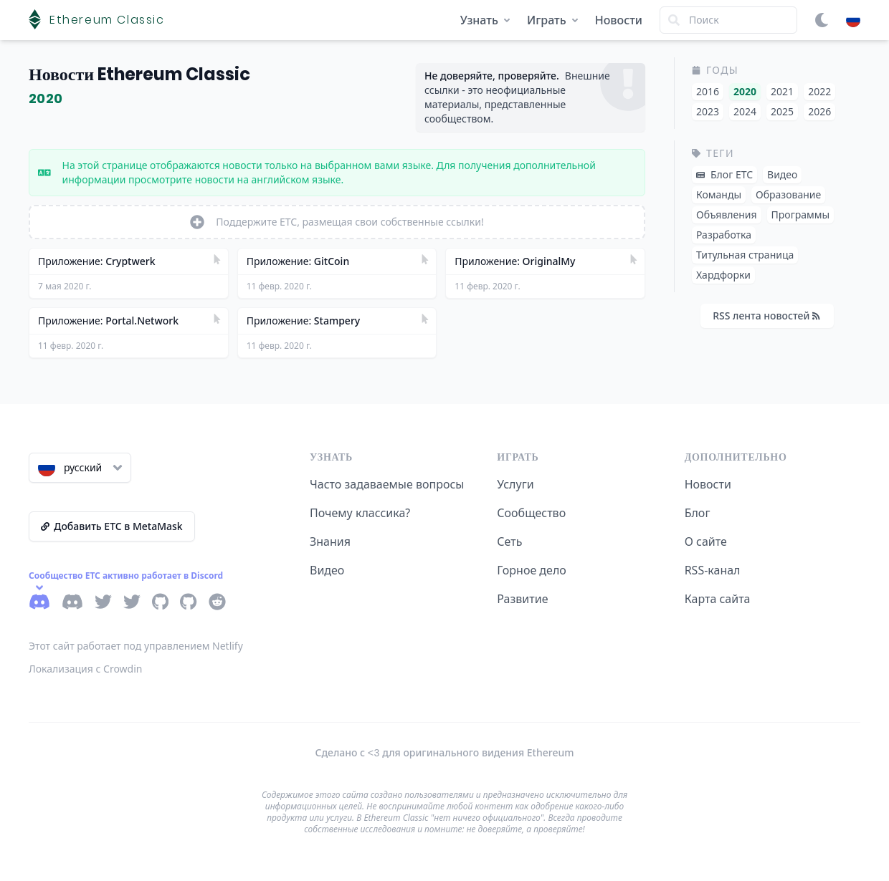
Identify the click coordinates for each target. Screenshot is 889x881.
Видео (327, 570)
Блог (697, 513)
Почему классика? (360, 513)
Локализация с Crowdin (86, 668)
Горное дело (531, 570)
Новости (618, 20)
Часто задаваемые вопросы (387, 484)
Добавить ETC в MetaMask (112, 526)
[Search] (728, 20)
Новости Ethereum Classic (139, 74)
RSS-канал (713, 570)
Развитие (522, 599)
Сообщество (531, 513)
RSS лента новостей (766, 315)
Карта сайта (718, 599)
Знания (330, 541)
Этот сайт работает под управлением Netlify (136, 646)
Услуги (515, 484)
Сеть (509, 541)
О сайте (706, 541)
